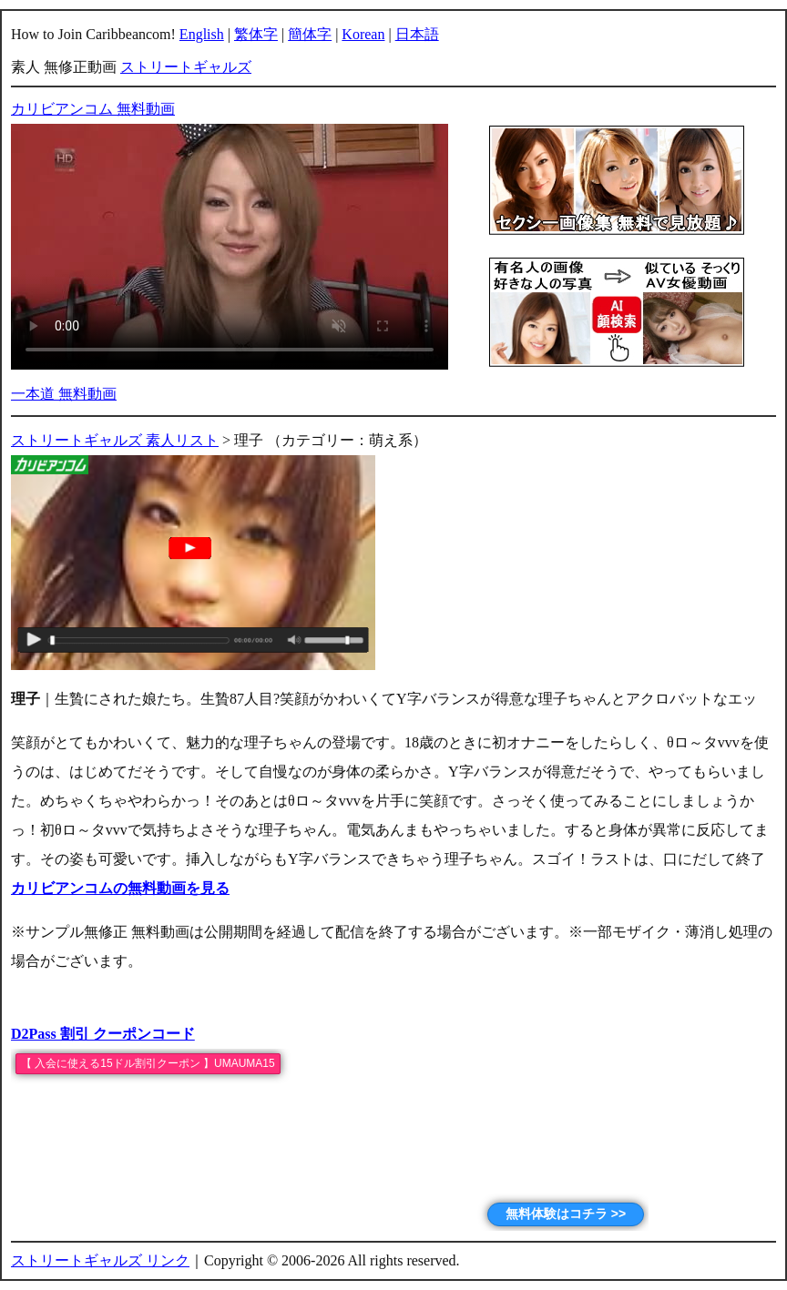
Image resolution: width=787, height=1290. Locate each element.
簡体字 (310, 34)
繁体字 (256, 34)
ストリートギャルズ (185, 67)
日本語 (417, 34)
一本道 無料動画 (64, 393)
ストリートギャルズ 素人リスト (115, 440)
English (201, 34)
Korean (363, 34)
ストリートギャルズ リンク (100, 1260)
